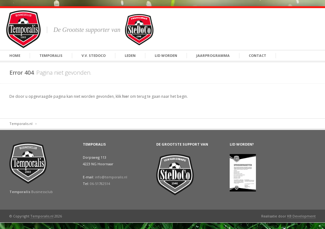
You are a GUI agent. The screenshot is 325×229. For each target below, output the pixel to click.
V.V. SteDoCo (94, 55)
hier (125, 96)
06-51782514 (100, 183)
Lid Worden (166, 55)
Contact (257, 55)
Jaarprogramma (213, 55)
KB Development (301, 216)
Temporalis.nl (20, 123)
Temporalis (50, 55)
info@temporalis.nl (111, 177)
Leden (130, 55)
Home (14, 55)
